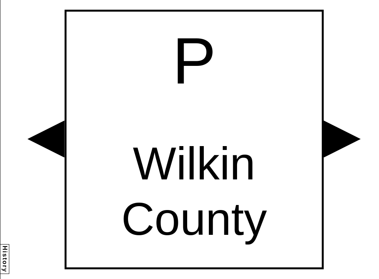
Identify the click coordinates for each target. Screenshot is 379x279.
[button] (46, 139)
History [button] (5, 259)
